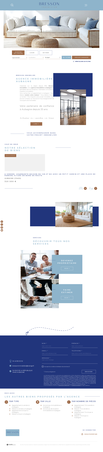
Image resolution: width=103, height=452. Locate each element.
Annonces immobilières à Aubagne (52, 406)
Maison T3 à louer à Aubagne (81, 416)
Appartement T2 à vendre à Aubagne (84, 406)
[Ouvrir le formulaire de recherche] (66, 57)
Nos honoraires (50, 444)
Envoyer (89, 371)
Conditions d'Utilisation (76, 385)
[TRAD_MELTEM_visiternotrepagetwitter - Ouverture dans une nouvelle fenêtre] (2, 224)
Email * (45, 350)
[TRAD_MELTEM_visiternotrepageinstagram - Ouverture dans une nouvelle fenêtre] (2, 227)
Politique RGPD (82, 444)
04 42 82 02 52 (17, 361)
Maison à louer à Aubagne (21, 414)
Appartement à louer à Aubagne (20, 411)
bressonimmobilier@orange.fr (23, 366)
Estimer (46, 52)
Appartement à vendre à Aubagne (20, 406)
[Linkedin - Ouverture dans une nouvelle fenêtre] (2, 230)
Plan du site (57, 444)
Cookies (88, 444)
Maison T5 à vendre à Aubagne (81, 409)
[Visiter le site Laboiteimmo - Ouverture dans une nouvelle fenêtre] (11, 444)
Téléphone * (77, 350)
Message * (46, 358)
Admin (71, 444)
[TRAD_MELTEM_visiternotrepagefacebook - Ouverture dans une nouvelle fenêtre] (2, 221)
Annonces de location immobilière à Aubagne (51, 409)
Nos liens (76, 444)
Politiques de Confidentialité (64, 385)
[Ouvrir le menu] (86, 5)
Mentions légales (65, 444)
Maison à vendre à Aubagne (22, 409)
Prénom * (76, 343)
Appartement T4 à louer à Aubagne (83, 413)
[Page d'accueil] (49, 5)
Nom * (44, 343)
